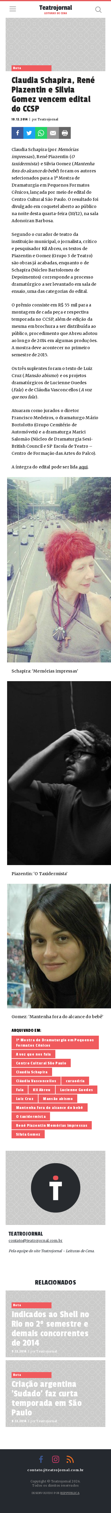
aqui (83, 467)
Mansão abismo (58, 1098)
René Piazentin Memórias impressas (51, 1125)
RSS (70, 1459)
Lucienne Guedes (76, 1089)
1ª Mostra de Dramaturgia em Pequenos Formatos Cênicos (55, 1042)
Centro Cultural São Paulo (41, 1063)
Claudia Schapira (32, 1072)
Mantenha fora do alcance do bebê (49, 1107)
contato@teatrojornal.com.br (35, 1240)
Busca (98, 9)
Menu (12, 9)
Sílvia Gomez (28, 1134)
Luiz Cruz (24, 1098)
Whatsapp (41, 133)
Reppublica (69, 1493)
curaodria (75, 1080)
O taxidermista (31, 1116)
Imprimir (65, 133)
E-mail (53, 133)
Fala (20, 1089)
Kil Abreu (41, 1089)
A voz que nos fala (33, 1054)
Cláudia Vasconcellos (36, 1080)
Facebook (17, 133)
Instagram (55, 1459)
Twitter (29, 133)
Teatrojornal (26, 1234)
